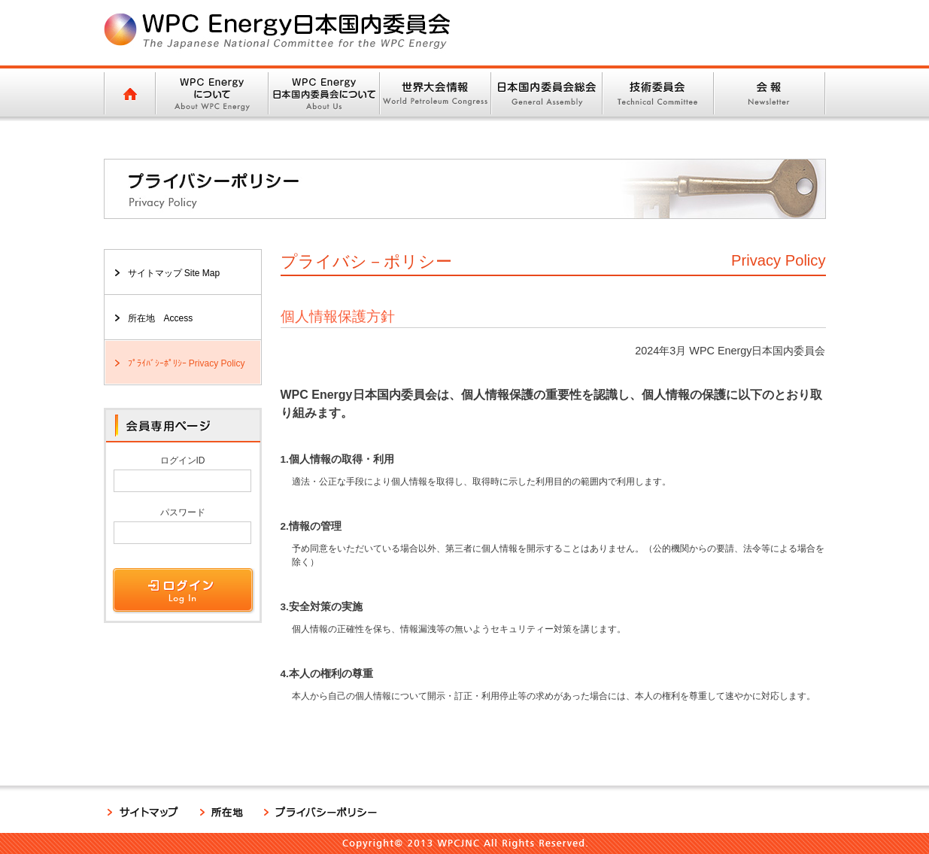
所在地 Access (160, 318)
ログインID (182, 460)
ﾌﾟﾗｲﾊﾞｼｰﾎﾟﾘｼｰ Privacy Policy (186, 363)
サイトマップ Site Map (174, 273)
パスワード (182, 512)
